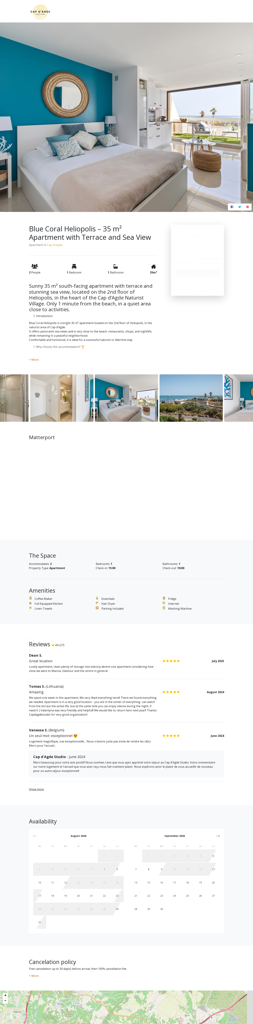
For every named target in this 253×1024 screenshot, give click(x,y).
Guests (178, 243)
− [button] (5, 1001)
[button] (218, 836)
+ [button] (5, 995)
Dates (178, 229)
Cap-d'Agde (54, 245)
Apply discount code (209, 258)
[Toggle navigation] (221, 12)
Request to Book (197, 283)
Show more (36, 789)
